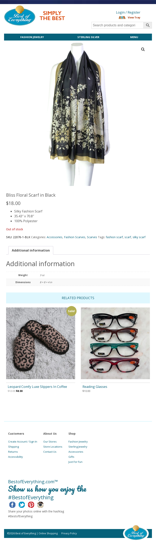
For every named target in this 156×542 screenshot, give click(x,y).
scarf (128, 237)
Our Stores (50, 441)
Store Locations (52, 446)
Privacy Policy (69, 533)
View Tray (134, 17)
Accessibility (15, 457)
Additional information (31, 250)
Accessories (54, 237)
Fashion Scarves (74, 237)
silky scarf (139, 237)
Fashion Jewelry (32, 37)
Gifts (71, 457)
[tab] (30, 250)
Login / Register (128, 12)
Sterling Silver (88, 37)
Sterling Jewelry (77, 446)
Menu (134, 37)
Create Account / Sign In (22, 441)
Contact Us (49, 451)
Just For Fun (75, 462)
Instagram (43, 504)
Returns (13, 451)
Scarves (92, 237)
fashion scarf (114, 237)
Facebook (15, 504)
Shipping (13, 446)
